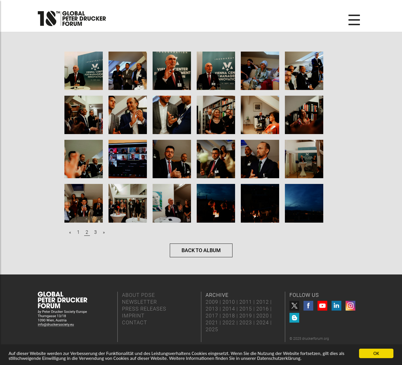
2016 (262, 309)
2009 (212, 302)
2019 (245, 316)
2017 (212, 316)
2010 (228, 302)
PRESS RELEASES (144, 309)
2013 (212, 309)
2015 (245, 309)
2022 (228, 322)
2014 (228, 309)
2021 (212, 322)
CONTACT (134, 322)
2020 (262, 316)
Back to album (201, 250)
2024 (262, 322)
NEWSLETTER (139, 302)
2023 (245, 322)
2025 (212, 329)
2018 (228, 316)
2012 (262, 302)
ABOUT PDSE (138, 295)
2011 (245, 302)
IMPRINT (133, 316)
